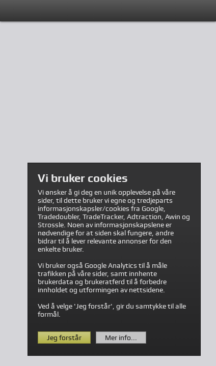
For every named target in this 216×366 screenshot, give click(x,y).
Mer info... (121, 337)
